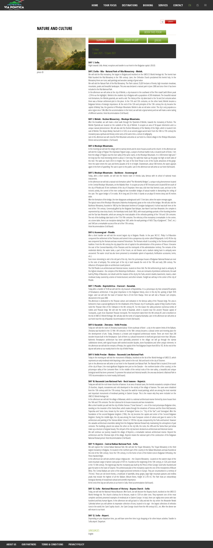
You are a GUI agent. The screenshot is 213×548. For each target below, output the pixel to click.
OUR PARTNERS (29, 544)
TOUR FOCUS (110, 5)
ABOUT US (11, 544)
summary (101, 40)
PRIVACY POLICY (76, 544)
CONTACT (178, 5)
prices (158, 40)
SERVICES (163, 5)
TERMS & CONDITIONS (52, 544)
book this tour (153, 32)
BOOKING (148, 5)
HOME (95, 5)
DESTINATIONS (130, 5)
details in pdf (131, 40)
